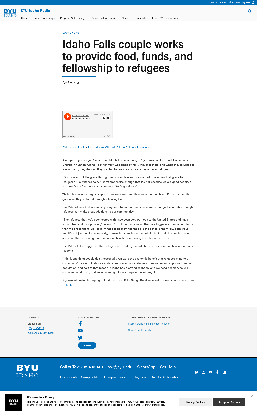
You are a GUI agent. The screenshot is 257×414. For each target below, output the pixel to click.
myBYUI (248, 2)
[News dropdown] (130, 17)
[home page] (10, 13)
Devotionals (68, 377)
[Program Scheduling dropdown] (86, 17)
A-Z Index (221, 2)
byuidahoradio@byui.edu (41, 333)
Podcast (87, 345)
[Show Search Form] (249, 11)
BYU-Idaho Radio (35, 10)
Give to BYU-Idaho (164, 377)
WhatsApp (146, 366)
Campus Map (90, 377)
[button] (251, 396)
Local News (70, 32)
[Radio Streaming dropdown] (55, 17)
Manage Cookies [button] (195, 402)
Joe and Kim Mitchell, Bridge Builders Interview (118, 147)
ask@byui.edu (120, 366)
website (67, 285)
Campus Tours (114, 377)
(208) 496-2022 (36, 328)
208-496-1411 (92, 366)
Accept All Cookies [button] (229, 402)
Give (211, 2)
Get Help (168, 366)
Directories (234, 2)
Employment (138, 377)
